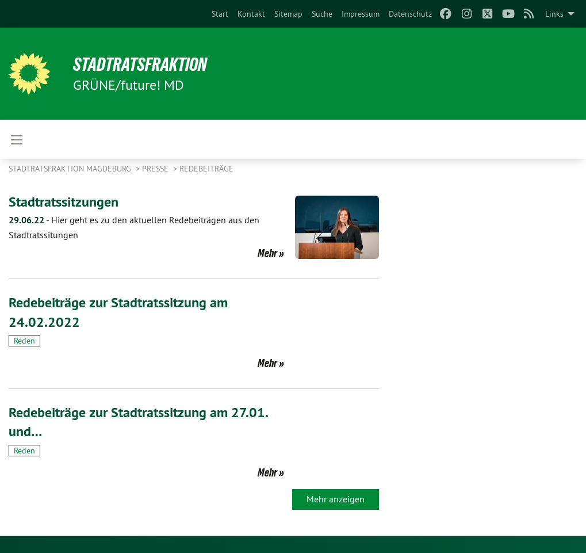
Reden (24, 340)
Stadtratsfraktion (140, 64)
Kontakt (251, 14)
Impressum (361, 14)
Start (220, 14)
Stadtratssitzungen (63, 202)
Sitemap (288, 14)
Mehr (267, 253)
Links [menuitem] (554, 14)
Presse (156, 168)
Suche (322, 14)
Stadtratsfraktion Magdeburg (71, 168)
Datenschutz (410, 14)
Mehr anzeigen (336, 499)
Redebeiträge (206, 168)
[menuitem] (220, 14)
